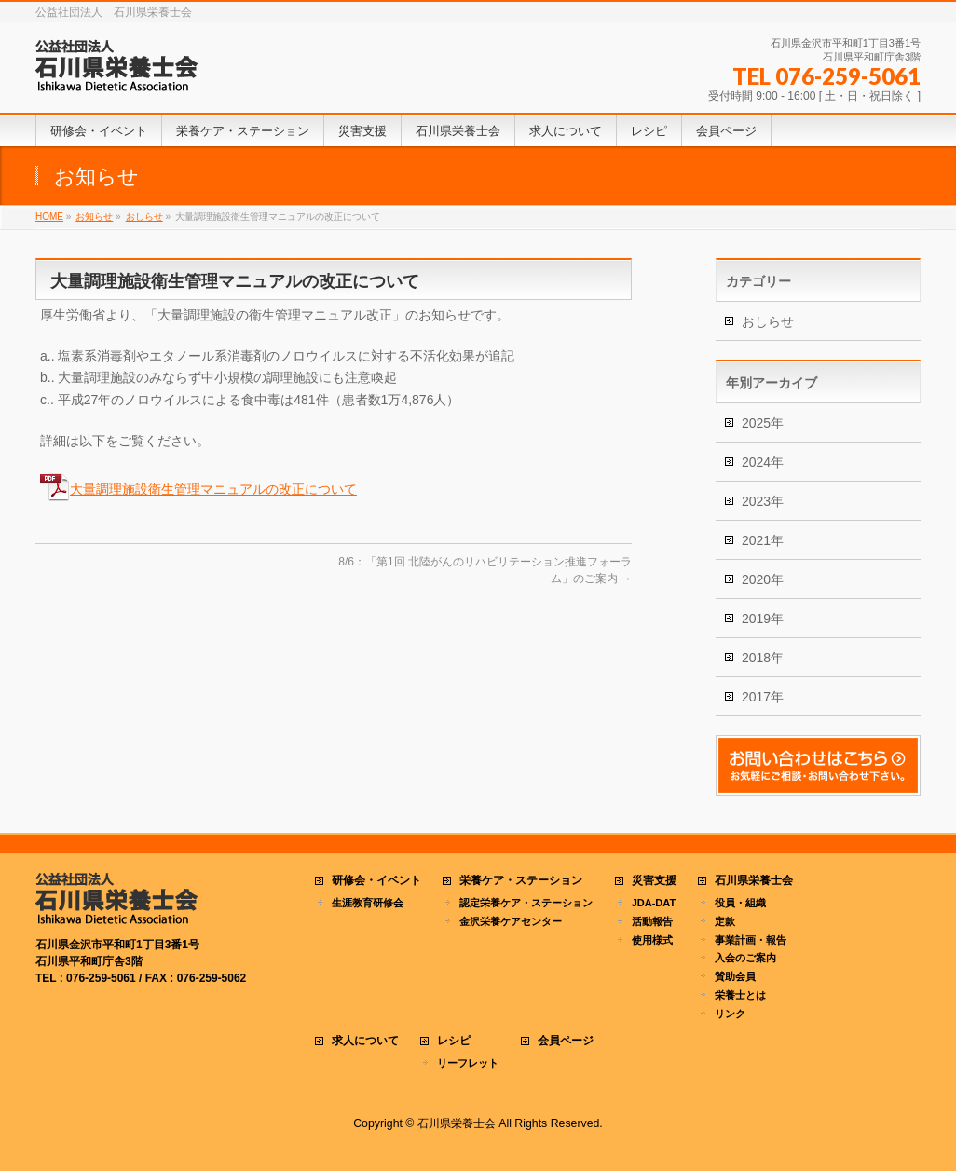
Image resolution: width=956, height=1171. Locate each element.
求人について (365, 1041)
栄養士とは (740, 995)
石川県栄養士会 (754, 881)
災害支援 (654, 881)
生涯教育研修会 (367, 902)
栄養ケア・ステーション (520, 881)
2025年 (763, 422)
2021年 (763, 540)
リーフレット (467, 1063)
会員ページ (566, 1041)
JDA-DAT (654, 902)
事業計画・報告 (750, 940)
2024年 (763, 462)
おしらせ (768, 321)
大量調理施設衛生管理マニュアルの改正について (213, 489)
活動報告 (652, 921)
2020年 (763, 579)
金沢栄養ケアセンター (510, 921)
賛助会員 (735, 976)
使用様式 (652, 940)
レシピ (454, 1041)
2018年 (763, 657)
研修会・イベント (376, 881)
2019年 (763, 618)
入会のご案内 (745, 957)
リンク (730, 1013)
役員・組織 (740, 902)
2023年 (763, 501)
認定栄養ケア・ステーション (526, 902)
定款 (725, 921)
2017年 (763, 696)
